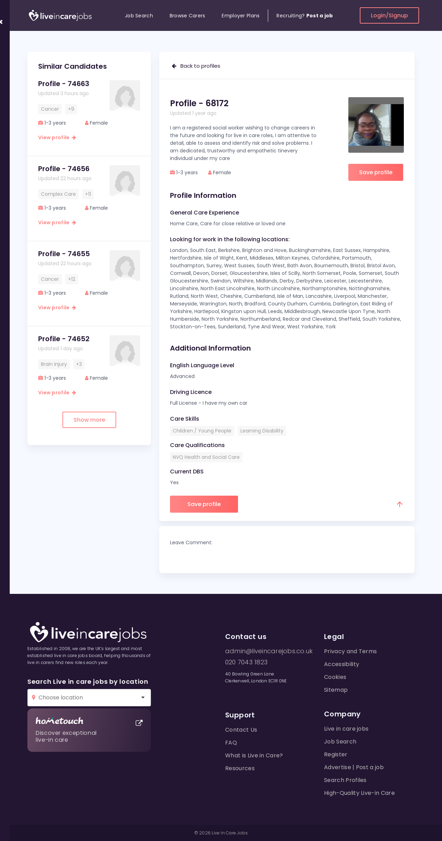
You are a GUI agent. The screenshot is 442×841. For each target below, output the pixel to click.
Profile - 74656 (64, 169)
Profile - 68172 (199, 103)
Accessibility (341, 664)
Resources (240, 768)
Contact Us (241, 730)
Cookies (335, 677)
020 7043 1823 (246, 662)
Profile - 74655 (64, 254)
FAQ (231, 743)
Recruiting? (305, 15)
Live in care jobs (346, 729)
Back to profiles (196, 65)
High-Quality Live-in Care (359, 793)
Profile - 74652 (64, 339)
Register (336, 754)
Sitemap (336, 690)
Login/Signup (389, 15)
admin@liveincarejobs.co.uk (269, 651)
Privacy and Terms (350, 651)
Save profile (375, 172)
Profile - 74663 (63, 84)
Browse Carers (187, 15)
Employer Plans (241, 15)
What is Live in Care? (254, 755)
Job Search (139, 15)
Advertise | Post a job (354, 767)
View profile (57, 137)
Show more (89, 420)
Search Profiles (345, 780)
